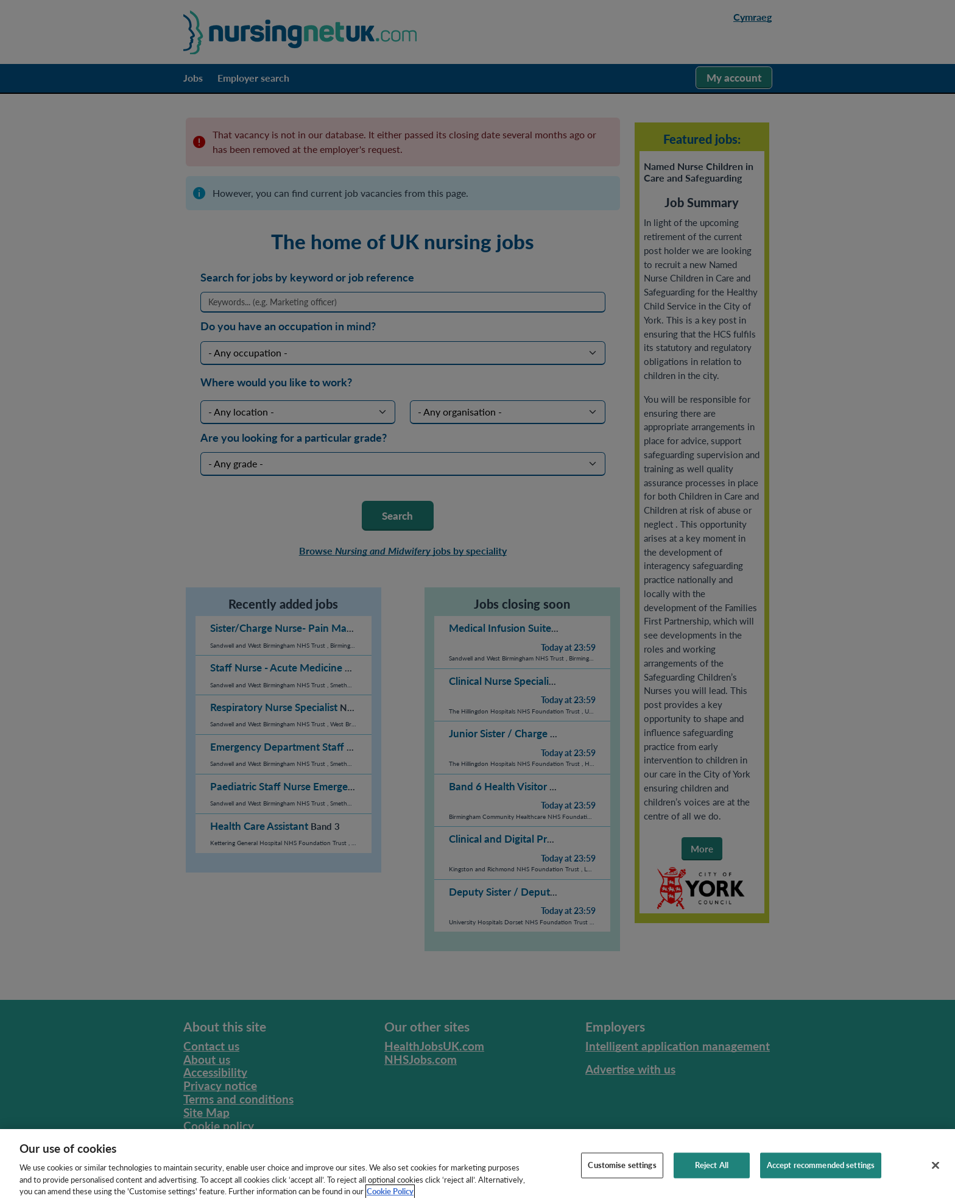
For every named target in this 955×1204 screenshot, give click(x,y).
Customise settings (622, 1183)
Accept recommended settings (821, 1183)
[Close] (935, 1183)
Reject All (711, 1183)
